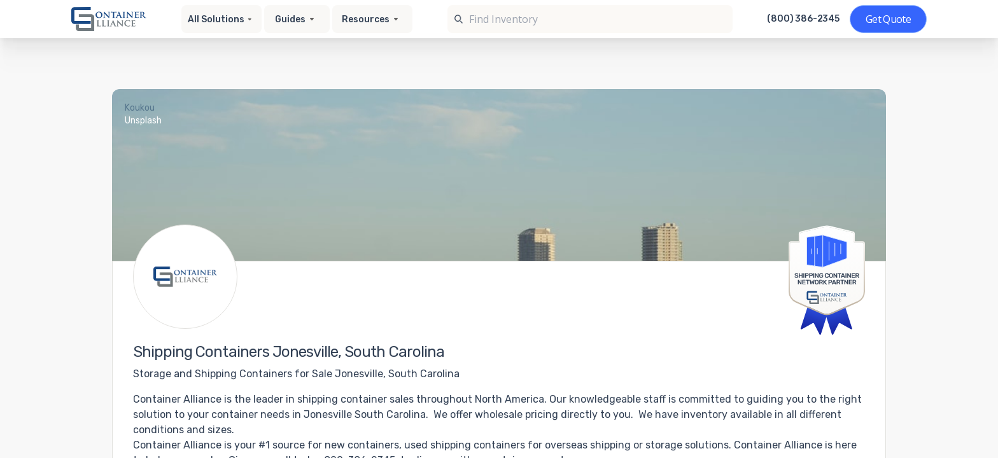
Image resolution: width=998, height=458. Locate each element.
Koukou (140, 107)
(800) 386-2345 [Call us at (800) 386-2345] (803, 19)
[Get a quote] (888, 19)
